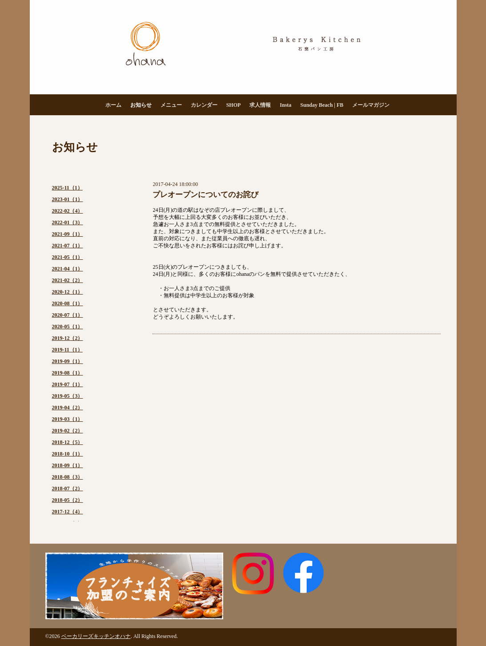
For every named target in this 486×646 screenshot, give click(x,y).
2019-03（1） (67, 419)
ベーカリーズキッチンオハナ (96, 636)
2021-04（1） (67, 269)
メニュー (171, 105)
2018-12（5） (67, 442)
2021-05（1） (67, 257)
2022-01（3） (67, 222)
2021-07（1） (67, 245)
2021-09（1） (67, 234)
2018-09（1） (67, 465)
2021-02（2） (67, 280)
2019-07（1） (67, 384)
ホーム (113, 105)
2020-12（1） (67, 292)
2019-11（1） (67, 350)
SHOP (233, 105)
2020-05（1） (67, 326)
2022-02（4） (67, 211)
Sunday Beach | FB (321, 105)
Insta (285, 105)
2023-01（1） (67, 199)
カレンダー (204, 105)
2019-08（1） (67, 373)
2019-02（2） (67, 431)
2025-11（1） (67, 188)
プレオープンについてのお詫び (205, 194)
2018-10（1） (67, 454)
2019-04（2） (67, 407)
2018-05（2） (67, 500)
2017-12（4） (67, 512)
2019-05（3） (67, 396)
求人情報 (260, 105)
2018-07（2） (67, 488)
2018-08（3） (67, 477)
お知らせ (141, 105)
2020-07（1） (67, 315)
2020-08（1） (67, 303)
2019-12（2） (67, 338)
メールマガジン (371, 105)
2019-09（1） (67, 361)
